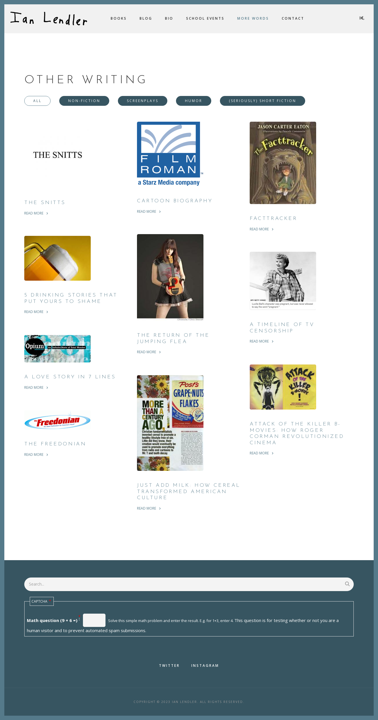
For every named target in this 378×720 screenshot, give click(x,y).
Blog (146, 18)
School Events (205, 18)
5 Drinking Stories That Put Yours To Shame (71, 298)
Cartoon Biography (174, 201)
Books (119, 18)
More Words (253, 18)
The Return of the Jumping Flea (173, 339)
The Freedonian (55, 444)
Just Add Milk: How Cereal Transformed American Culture (188, 492)
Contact (293, 18)
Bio (169, 18)
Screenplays (142, 100)
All (37, 100)
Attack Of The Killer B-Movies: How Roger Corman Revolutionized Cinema (297, 433)
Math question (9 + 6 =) (52, 620)
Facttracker (273, 218)
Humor (193, 100)
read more (33, 213)
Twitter (169, 665)
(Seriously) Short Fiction (262, 100)
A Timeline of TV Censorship (282, 328)
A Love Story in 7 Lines (70, 377)
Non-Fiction (84, 100)
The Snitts (45, 203)
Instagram (205, 665)
